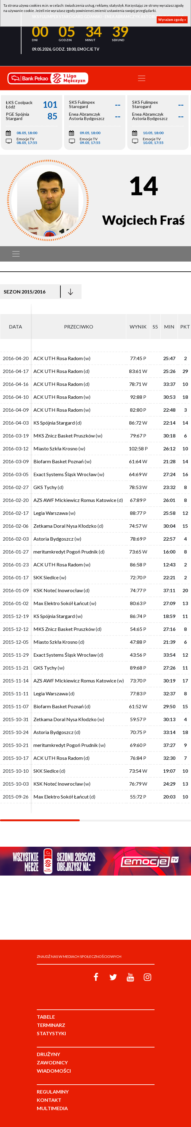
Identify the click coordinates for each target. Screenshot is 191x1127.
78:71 (135, 384)
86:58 (136, 564)
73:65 (135, 551)
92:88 (136, 397)
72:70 (136, 577)
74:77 (136, 590)
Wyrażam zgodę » (172, 19)
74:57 (135, 526)
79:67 (136, 435)
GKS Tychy (45, 487)
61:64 (135, 461)
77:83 (136, 693)
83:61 (135, 371)
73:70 (136, 680)
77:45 (136, 358)
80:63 (136, 603)
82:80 (136, 410)
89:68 (136, 667)
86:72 (135, 423)
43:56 (136, 655)
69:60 (136, 745)
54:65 (136, 629)
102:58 (136, 448)
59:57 (136, 719)
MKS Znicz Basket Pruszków (64, 435)
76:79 (135, 784)
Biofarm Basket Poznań (58, 461)
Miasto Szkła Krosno (55, 448)
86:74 (136, 616)
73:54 (135, 771)
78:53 (135, 487)
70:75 (136, 732)
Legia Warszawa (50, 513)
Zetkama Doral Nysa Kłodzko (65, 526)
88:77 (136, 513)
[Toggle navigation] (141, 78)
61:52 (135, 706)
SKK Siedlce (46, 577)
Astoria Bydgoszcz (53, 539)
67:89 (136, 500)
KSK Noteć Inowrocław (58, 590)
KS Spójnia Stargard (54, 423)
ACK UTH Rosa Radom (58, 358)
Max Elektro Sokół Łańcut (61, 603)
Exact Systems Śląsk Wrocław (65, 474)
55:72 (136, 796)
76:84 (136, 758)
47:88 (136, 642)
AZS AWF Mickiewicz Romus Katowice (74, 500)
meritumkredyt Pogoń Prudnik (65, 551)
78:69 (136, 539)
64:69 (135, 474)
